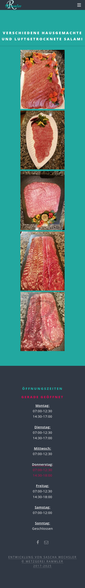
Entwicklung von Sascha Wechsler (42, 557)
